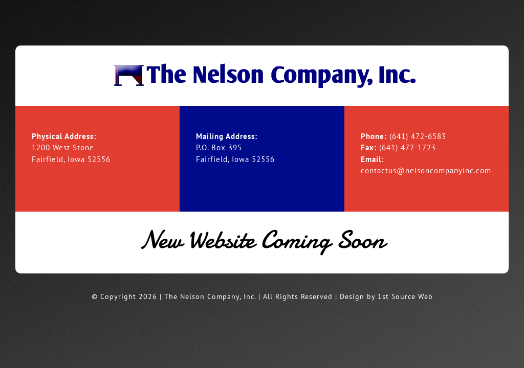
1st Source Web (405, 296)
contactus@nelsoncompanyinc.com (426, 170)
